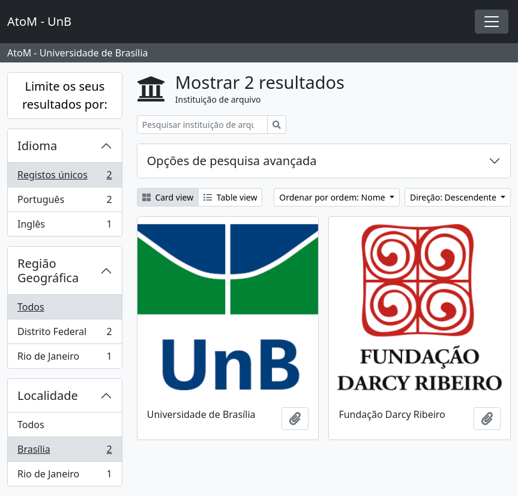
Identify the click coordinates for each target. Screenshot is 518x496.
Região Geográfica (48, 270)
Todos (30, 306)
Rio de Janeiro (64, 358)
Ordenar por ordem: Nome (333, 197)
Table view (230, 197)
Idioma (37, 146)
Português (64, 202)
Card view (167, 197)
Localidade (47, 395)
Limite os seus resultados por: (64, 95)
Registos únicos (64, 177)
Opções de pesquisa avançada (232, 161)
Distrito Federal (64, 334)
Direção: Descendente (454, 197)
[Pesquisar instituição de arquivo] (202, 124)
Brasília (64, 452)
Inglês (64, 226)
